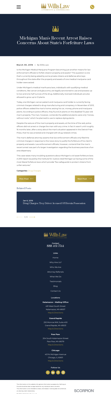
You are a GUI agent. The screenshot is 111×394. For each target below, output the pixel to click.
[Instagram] (63, 372)
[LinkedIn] (53, 372)
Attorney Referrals (55, 272)
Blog (55, 286)
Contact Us (56, 291)
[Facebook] (58, 372)
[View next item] (32, 217)
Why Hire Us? (55, 262)
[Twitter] (48, 372)
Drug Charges (34, 171)
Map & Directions (55, 313)
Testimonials (55, 281)
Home (55, 258)
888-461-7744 (55, 246)
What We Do (55, 277)
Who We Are (55, 267)
